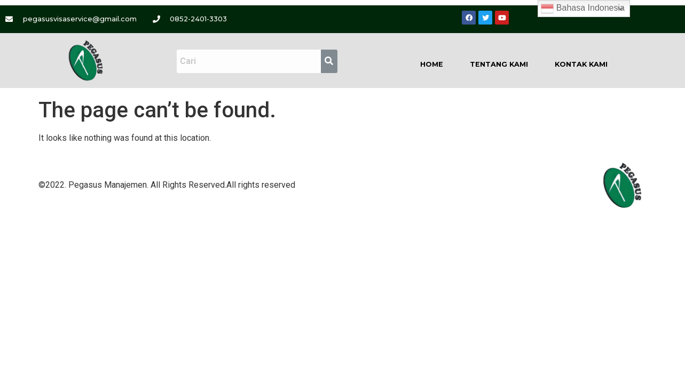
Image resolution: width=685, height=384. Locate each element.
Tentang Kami (499, 64)
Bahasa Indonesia (583, 8)
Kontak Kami (581, 64)
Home (431, 64)
